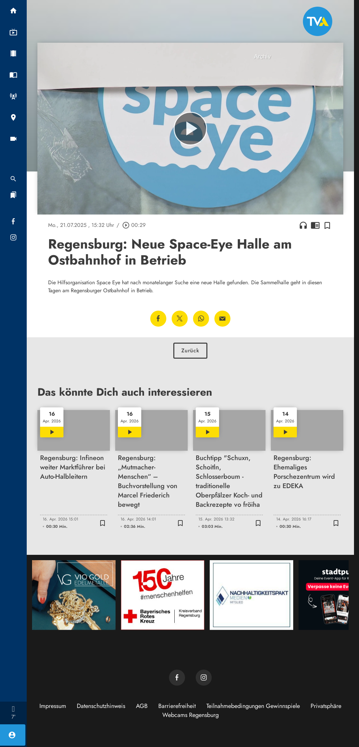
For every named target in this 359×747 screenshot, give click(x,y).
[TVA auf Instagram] (204, 678)
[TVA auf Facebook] (177, 678)
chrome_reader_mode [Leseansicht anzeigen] (315, 225)
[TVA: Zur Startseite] (317, 21)
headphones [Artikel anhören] (303, 225)
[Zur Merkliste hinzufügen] (327, 225)
